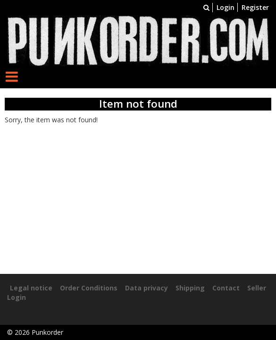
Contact (226, 287)
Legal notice (31, 287)
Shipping (190, 287)
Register (255, 7)
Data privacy (146, 287)
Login (225, 7)
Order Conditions (88, 287)
